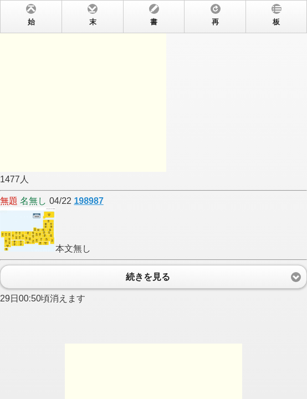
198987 (88, 201)
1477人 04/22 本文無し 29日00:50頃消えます (153, 199)
